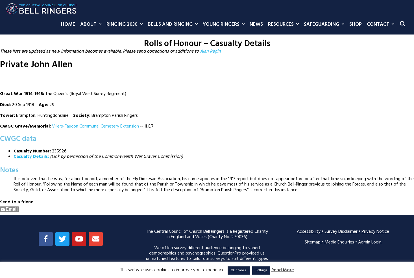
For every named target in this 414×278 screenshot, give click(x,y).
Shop (355, 24)
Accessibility (309, 231)
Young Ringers (225, 25)
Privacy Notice (375, 231)
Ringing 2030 (125, 25)
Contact (382, 25)
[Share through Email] (9, 209)
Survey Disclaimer (341, 231)
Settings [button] (261, 270)
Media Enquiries (339, 242)
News (256, 24)
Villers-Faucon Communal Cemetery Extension (95, 126)
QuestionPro (229, 253)
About (92, 25)
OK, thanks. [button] (238, 270)
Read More (282, 270)
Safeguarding (325, 25)
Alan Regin (210, 51)
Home (68, 24)
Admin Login (370, 242)
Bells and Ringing (174, 25)
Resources (284, 25)
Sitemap (313, 242)
